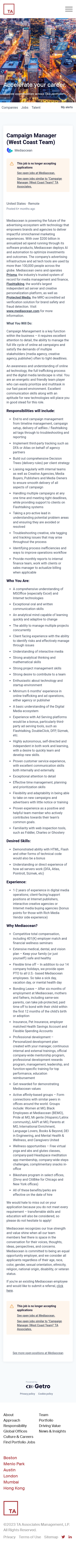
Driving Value (50, 1425)
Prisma (11, 275)
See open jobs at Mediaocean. (36, 173)
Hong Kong (14, 1488)
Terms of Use (30, 1537)
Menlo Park (14, 1463)
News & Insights (52, 1431)
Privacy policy (27, 1393)
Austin (9, 1470)
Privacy (9, 1537)
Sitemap (51, 1537)
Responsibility (15, 1425)
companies (10, 107)
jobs (24, 107)
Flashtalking (15, 284)
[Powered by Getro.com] (38, 1384)
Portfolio (46, 1420)
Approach (11, 1420)
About (8, 1414)
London (10, 1476)
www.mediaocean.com (23, 311)
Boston (10, 1457)
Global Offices (15, 1431)
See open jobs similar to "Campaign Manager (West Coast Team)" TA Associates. (39, 182)
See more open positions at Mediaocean (38, 1353)
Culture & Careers (18, 1436)
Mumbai (11, 1482)
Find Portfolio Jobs (19, 1442)
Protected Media (18, 297)
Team (43, 1414)
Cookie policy (45, 1393)
